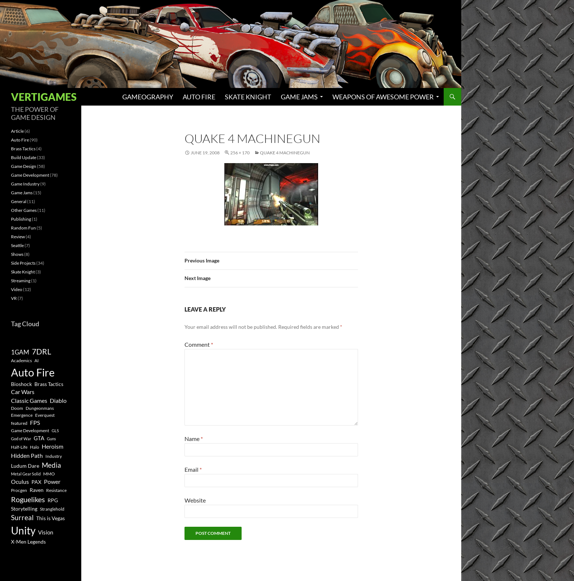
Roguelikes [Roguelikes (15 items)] (28, 499)
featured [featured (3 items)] (19, 423)
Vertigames (44, 97)
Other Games (24, 210)
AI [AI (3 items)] (36, 360)
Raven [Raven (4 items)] (37, 490)
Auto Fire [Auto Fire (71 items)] (33, 372)
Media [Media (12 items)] (51, 465)
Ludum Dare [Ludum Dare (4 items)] (25, 466)
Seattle (17, 245)
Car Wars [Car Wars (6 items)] (22, 392)
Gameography (147, 97)
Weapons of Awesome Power (383, 97)
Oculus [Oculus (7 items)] (20, 481)
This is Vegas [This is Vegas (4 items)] (50, 518)
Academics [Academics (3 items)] (21, 360)
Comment (198, 344)
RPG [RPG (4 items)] (53, 500)
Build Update (23, 157)
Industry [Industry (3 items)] (53, 456)
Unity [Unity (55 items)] (23, 531)
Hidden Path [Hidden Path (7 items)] (27, 455)
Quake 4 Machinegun (285, 152)
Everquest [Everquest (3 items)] (45, 415)
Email (193, 469)
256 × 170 (240, 152)
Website (195, 500)
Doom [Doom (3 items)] (17, 408)
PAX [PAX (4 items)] (36, 482)
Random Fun (23, 228)
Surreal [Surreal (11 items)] (22, 517)
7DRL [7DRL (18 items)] (41, 351)
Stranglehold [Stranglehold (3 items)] (52, 509)
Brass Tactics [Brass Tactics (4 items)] (48, 384)
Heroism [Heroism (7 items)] (52, 446)
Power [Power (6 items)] (52, 481)
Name (193, 438)
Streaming (20, 280)
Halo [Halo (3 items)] (34, 447)
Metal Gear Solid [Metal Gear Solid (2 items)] (26, 473)
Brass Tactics (23, 148)
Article (17, 131)
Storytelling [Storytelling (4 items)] (24, 509)
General (18, 201)
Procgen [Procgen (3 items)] (19, 490)
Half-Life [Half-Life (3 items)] (19, 447)
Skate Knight (248, 97)
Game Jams (299, 97)
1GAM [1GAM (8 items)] (20, 352)
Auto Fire (199, 97)
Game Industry (25, 184)
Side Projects (23, 263)
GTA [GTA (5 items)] (39, 438)
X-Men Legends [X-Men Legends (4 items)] (28, 542)
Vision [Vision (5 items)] (45, 532)
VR (14, 298)
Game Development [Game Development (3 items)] (30, 430)
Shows (17, 254)
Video (16, 289)
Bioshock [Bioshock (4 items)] (21, 384)
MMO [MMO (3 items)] (49, 474)
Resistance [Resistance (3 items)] (56, 490)
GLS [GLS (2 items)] (55, 430)
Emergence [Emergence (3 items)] (22, 415)
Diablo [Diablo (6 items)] (58, 400)
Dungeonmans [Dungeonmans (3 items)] (40, 408)
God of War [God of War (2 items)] (21, 438)
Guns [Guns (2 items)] (51, 438)
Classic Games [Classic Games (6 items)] (29, 400)
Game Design (23, 166)
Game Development (30, 175)
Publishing (21, 219)
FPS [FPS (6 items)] (35, 422)
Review (18, 236)
